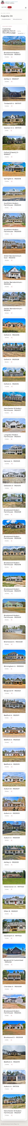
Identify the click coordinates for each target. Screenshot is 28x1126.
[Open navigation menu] (25, 7)
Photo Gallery (9, 3)
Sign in (9, 7)
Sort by (19, 31)
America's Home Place (11, 1)
